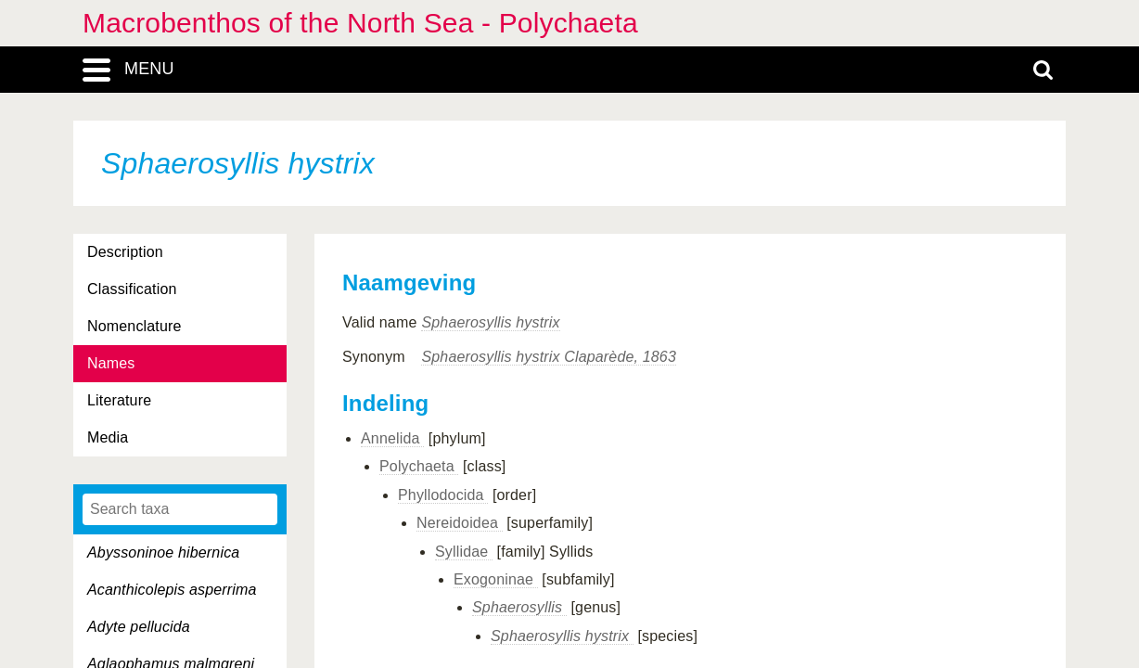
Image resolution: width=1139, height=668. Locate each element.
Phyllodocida (443, 495)
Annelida (392, 438)
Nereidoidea (459, 523)
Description (125, 252)
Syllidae (464, 551)
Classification (132, 289)
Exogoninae (496, 579)
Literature (119, 400)
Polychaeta (418, 466)
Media (107, 437)
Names (110, 363)
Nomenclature (134, 326)
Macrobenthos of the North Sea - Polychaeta (360, 22)
